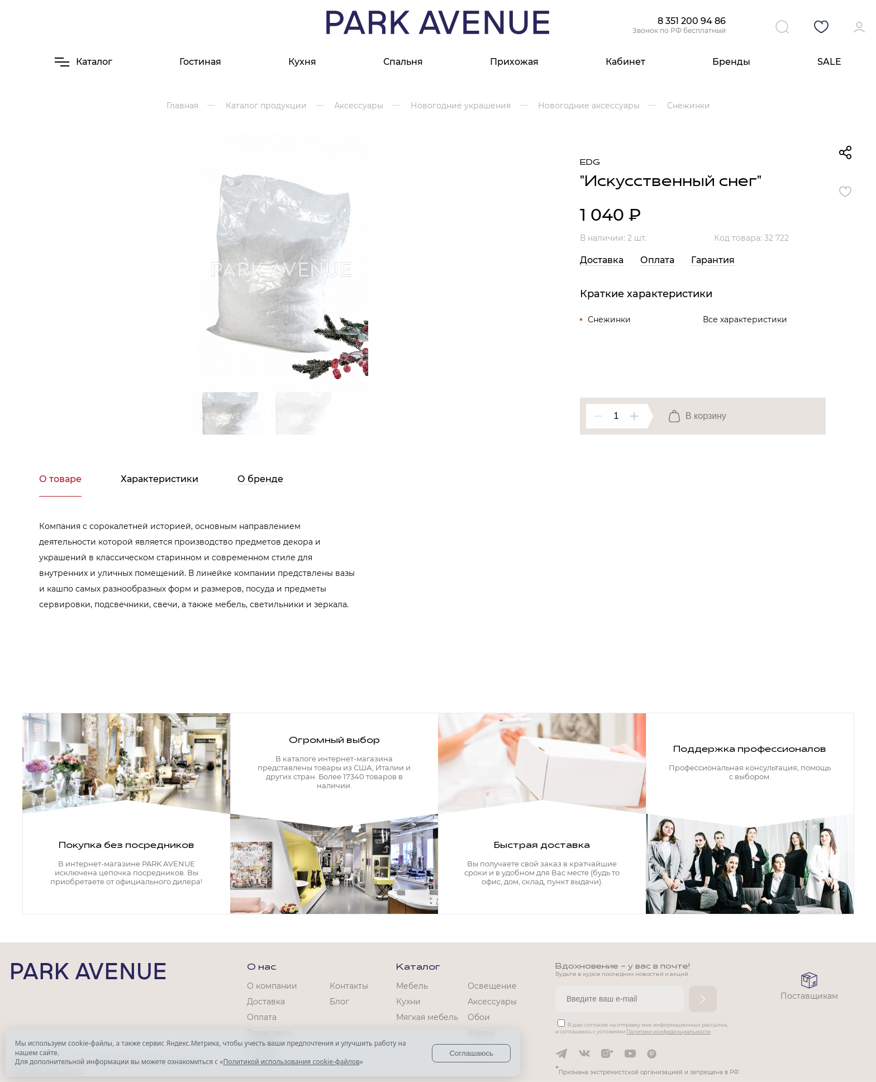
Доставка (601, 260)
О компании (272, 986)
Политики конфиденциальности (668, 1031)
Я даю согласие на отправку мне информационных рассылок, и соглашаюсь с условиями (641, 1028)
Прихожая (514, 61)
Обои (479, 1017)
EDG (590, 163)
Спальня (403, 61)
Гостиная (200, 61)
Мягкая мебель (427, 1017)
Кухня (302, 61)
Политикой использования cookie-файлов (291, 1061)
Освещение (492, 986)
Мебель (412, 986)
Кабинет (625, 61)
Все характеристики (745, 319)
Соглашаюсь (471, 1053)
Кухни (408, 1002)
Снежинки (609, 319)
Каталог (418, 967)
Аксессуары (492, 1002)
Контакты (349, 986)
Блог (339, 1002)
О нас (261, 967)
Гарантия (713, 260)
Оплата (657, 260)
